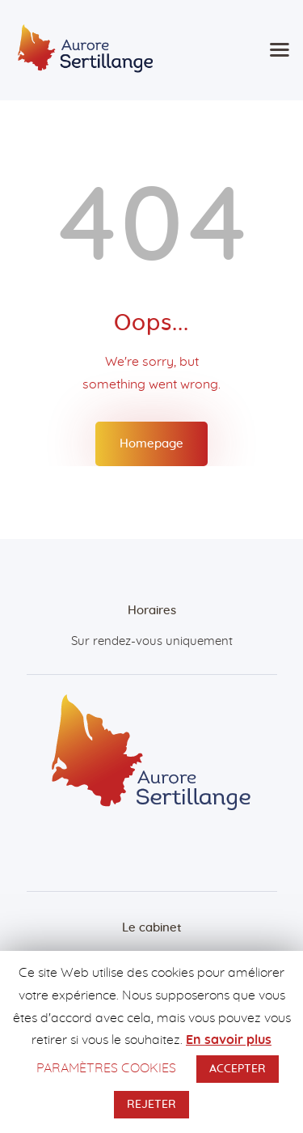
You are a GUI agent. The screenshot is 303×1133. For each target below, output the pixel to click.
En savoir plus (228, 1039)
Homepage (151, 444)
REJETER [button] (151, 1104)
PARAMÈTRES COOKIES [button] (106, 1068)
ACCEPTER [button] (237, 1069)
